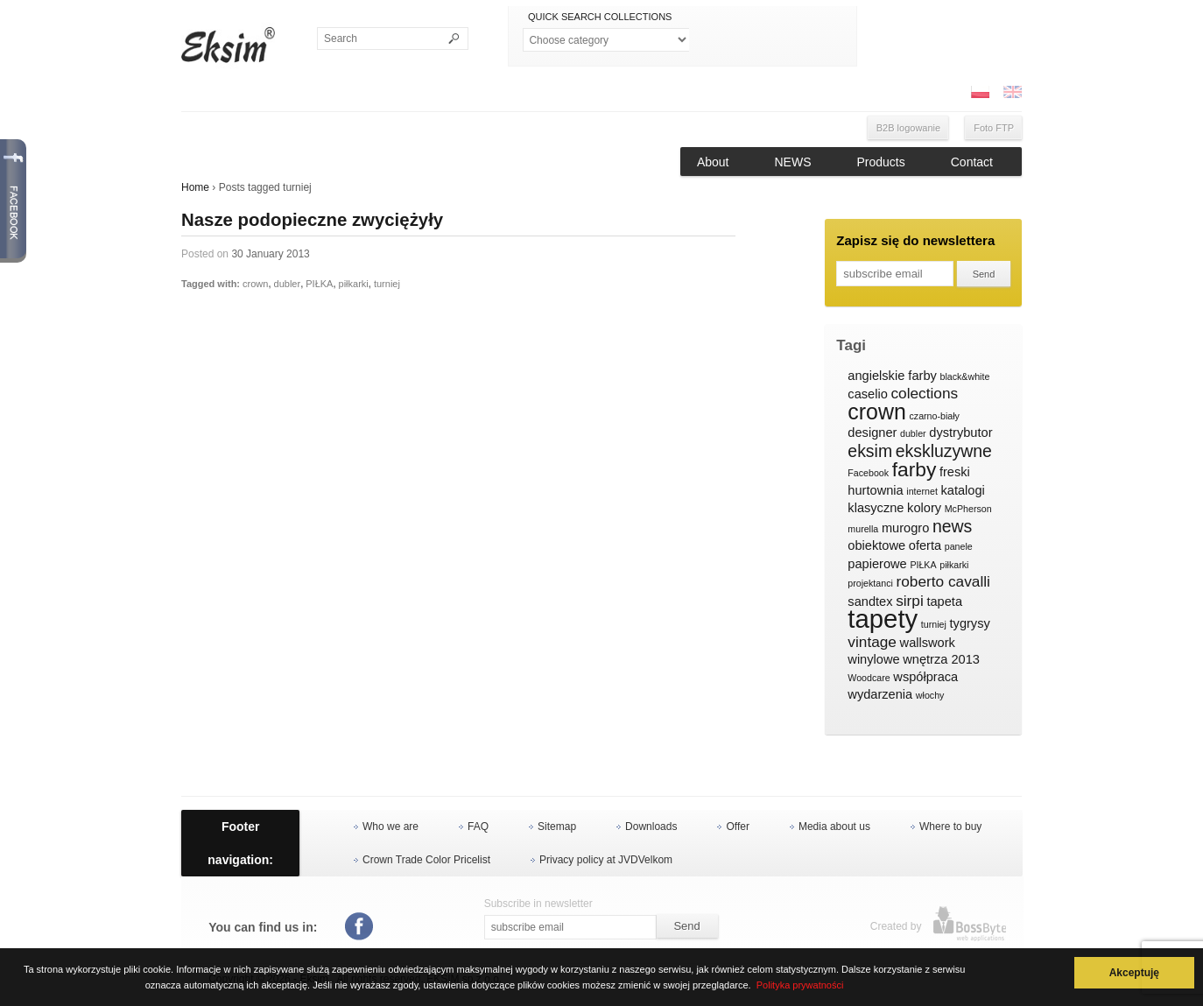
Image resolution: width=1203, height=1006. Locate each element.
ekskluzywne (944, 452)
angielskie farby (892, 376)
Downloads (651, 826)
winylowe (873, 659)
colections (924, 393)
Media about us (834, 826)
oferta (925, 545)
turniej (387, 283)
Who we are (390, 826)
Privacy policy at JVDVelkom (605, 860)
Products (881, 162)
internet (922, 491)
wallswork (927, 643)
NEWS (793, 162)
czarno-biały (934, 416)
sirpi (910, 601)
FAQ (478, 826)
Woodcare (869, 677)
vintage (872, 642)
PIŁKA (319, 283)
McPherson (968, 508)
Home (195, 187)
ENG (1012, 92)
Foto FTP (994, 128)
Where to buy (950, 826)
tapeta (944, 601)
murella (863, 529)
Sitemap (557, 826)
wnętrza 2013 (941, 659)
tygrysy (970, 623)
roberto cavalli (943, 581)
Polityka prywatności (800, 985)
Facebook (868, 473)
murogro (905, 528)
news (952, 527)
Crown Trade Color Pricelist (426, 860)
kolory (924, 508)
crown (255, 283)
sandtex (870, 601)
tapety (883, 619)
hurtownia (875, 490)
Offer (737, 826)
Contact (972, 162)
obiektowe (876, 545)
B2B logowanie (908, 128)
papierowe (877, 564)
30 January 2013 (270, 254)
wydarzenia (880, 694)
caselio (867, 394)
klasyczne (876, 508)
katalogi (962, 490)
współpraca (925, 677)
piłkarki (354, 283)
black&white (964, 376)
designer (872, 433)
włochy (930, 695)
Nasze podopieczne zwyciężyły (312, 219)
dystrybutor (960, 433)
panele (959, 546)
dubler (287, 283)
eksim (870, 452)
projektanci (870, 583)
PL (979, 92)
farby (914, 470)
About (713, 162)
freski (954, 472)
